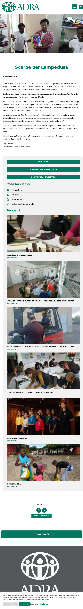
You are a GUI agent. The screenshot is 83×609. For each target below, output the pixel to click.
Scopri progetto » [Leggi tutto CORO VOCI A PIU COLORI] (12, 440)
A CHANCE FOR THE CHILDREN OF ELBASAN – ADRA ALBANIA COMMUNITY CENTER (40, 301)
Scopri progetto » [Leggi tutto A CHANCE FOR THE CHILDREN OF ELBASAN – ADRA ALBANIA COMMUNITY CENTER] (12, 303)
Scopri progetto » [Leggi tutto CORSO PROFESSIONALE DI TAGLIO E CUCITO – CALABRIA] (12, 395)
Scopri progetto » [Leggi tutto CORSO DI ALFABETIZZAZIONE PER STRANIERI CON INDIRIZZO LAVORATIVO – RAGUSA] (12, 349)
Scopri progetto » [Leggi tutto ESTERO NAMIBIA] (12, 486)
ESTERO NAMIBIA (14, 484)
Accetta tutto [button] (25, 604)
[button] (74, 6)
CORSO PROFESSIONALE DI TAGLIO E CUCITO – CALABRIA (30, 392)
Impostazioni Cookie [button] (10, 604)
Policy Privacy (43, 604)
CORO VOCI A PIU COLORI (17, 438)
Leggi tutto (34, 604)
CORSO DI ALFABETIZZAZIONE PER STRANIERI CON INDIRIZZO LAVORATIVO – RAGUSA (42, 347)
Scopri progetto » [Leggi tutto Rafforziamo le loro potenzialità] (12, 257)
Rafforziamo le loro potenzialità (19, 255)
